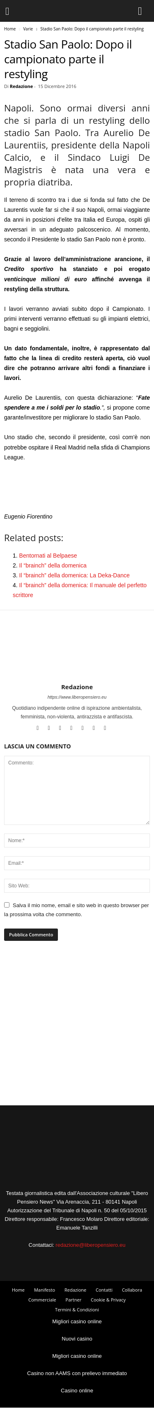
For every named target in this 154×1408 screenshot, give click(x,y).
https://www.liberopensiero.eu (77, 697)
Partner (74, 1300)
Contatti (104, 1290)
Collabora (132, 1290)
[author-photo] (77, 659)
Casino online (77, 1390)
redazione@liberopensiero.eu (90, 1245)
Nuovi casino (77, 1339)
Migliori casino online (77, 1321)
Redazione (21, 86)
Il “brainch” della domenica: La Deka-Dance (74, 575)
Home (10, 29)
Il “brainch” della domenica (53, 565)
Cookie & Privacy (108, 1300)
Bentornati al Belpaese (48, 555)
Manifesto (44, 1290)
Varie (28, 29)
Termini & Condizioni (77, 1309)
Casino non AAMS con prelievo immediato (77, 1373)
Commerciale (42, 1300)
